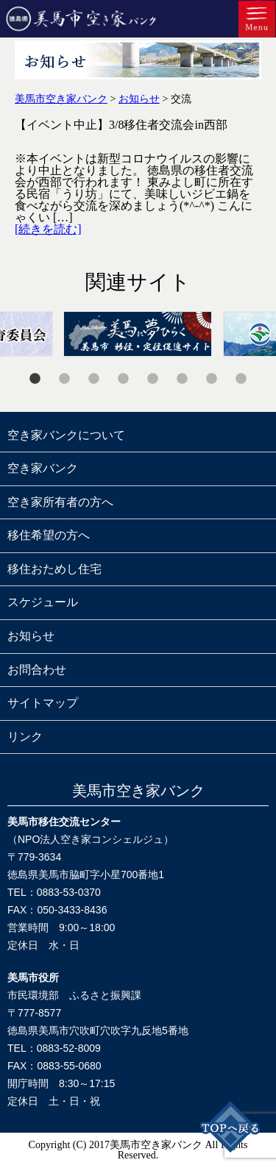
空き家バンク (42, 468)
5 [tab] (153, 378)
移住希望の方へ (48, 535)
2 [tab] (64, 378)
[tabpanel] (138, 334)
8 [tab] (241, 378)
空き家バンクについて (66, 435)
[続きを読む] (48, 229)
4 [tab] (123, 378)
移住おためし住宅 (54, 569)
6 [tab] (182, 378)
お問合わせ (36, 669)
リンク (25, 736)
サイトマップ (42, 703)
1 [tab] (35, 378)
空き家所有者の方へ (60, 502)
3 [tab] (94, 378)
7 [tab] (212, 378)
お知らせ (30, 636)
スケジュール (42, 602)
